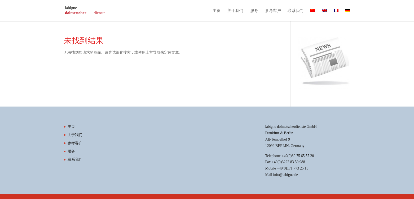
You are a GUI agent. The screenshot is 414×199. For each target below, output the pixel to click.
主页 (217, 11)
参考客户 (273, 11)
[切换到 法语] (336, 15)
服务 (254, 11)
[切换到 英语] (324, 15)
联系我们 (295, 11)
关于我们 (235, 11)
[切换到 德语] (347, 15)
